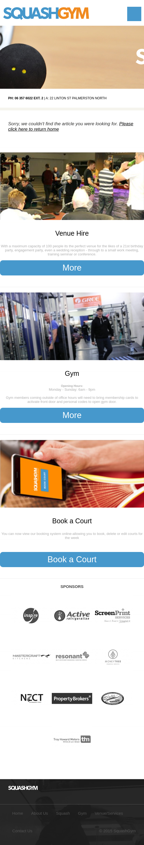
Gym (72, 373)
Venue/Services (109, 813)
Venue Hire (72, 233)
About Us (39, 813)
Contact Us (22, 830)
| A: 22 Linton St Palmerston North (57, 98)
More (72, 267)
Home (17, 813)
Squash (63, 813)
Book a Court (72, 521)
